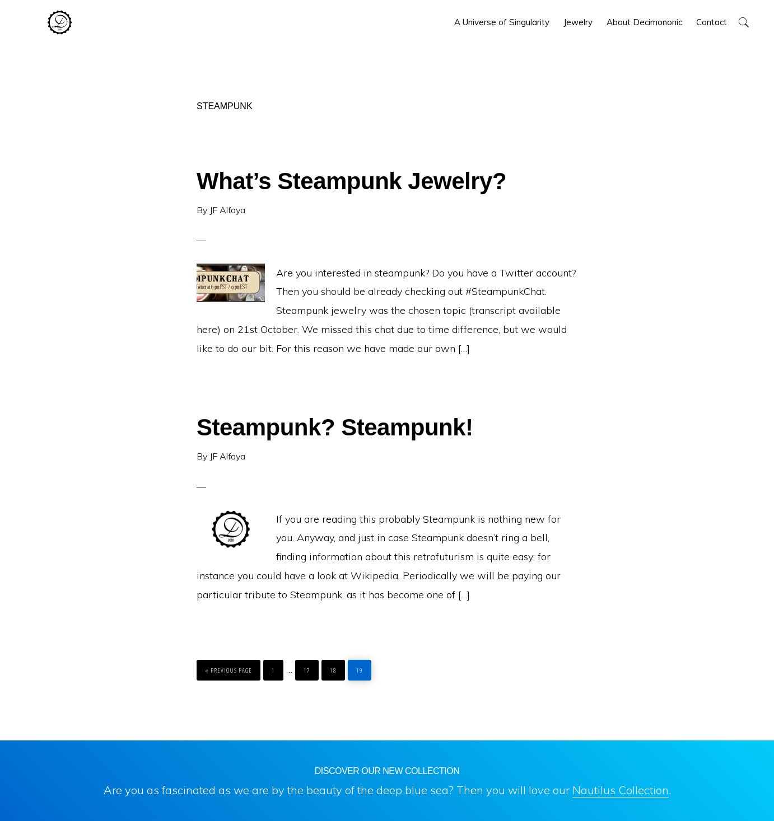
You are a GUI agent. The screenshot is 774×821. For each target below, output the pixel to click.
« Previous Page (228, 667)
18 (336, 667)
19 (362, 667)
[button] (743, 22)
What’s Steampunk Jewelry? (351, 181)
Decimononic (59, 22)
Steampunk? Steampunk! (335, 427)
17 (309, 667)
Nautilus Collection (620, 790)
